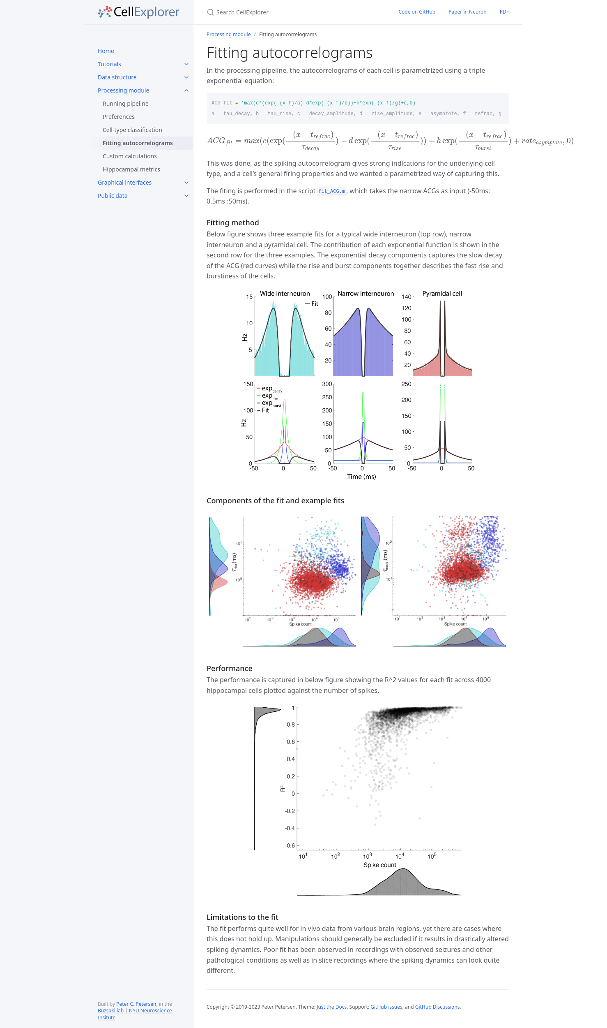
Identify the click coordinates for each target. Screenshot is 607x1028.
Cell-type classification (132, 130)
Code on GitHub (416, 11)
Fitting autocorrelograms (138, 143)
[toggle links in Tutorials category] (186, 64)
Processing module (123, 90)
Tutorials (109, 64)
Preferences (119, 116)
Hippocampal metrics (131, 169)
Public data (113, 195)
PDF (504, 11)
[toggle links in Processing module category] (186, 90)
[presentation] (390, 140)
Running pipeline (126, 103)
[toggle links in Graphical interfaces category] (186, 182)
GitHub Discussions (437, 1006)
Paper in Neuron (467, 11)
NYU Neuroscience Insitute (135, 1014)
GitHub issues (386, 1006)
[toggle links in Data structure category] (186, 77)
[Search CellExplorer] (292, 12)
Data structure (117, 77)
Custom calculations (130, 156)
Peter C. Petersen (136, 1003)
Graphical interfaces (125, 182)
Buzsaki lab (111, 1010)
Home (106, 51)
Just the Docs (332, 1006)
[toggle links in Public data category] (186, 195)
